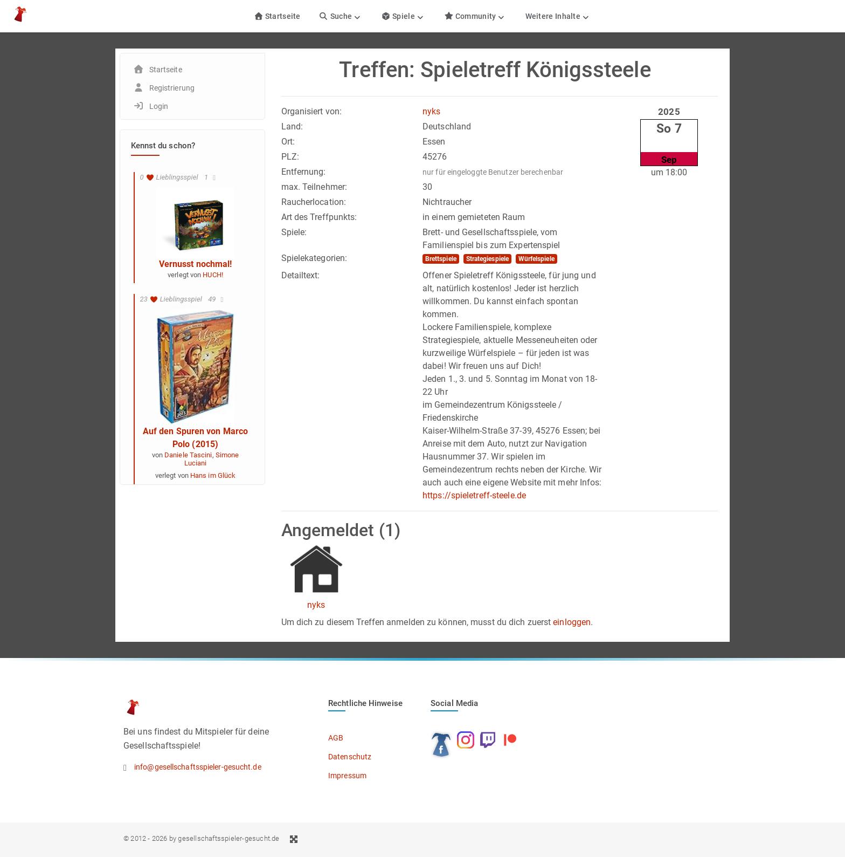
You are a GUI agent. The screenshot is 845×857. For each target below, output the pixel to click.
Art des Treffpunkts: (319, 217)
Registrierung (172, 88)
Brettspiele (440, 259)
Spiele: (294, 232)
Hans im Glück (213, 475)
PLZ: (290, 157)
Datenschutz (349, 756)
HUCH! (213, 275)
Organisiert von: (311, 111)
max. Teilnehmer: (314, 187)
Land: (292, 126)
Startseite (277, 16)
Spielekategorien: (314, 258)
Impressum (347, 775)
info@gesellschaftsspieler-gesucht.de (197, 767)
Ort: (288, 141)
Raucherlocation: (314, 202)
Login (159, 106)
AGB (335, 737)
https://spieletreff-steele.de (474, 495)
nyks (431, 111)
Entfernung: (303, 172)
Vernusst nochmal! (195, 264)
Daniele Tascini (188, 455)
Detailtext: (300, 275)
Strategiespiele (487, 259)
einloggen (572, 622)
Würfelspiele (536, 259)
